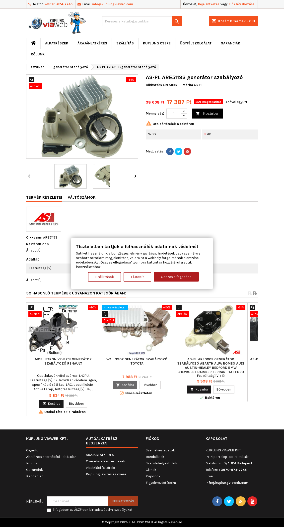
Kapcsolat (34, 476)
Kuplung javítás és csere (106, 474)
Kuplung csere (157, 43)
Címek (151, 470)
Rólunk (38, 54)
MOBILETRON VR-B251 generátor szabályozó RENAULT (63, 361)
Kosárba (207, 113)
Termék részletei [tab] (44, 197)
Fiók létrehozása (242, 4)
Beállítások (104, 276)
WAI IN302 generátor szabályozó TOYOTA (136, 361)
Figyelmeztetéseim (161, 483)
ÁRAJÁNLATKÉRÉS (92, 43)
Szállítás (125, 43)
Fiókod (152, 438)
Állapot (32, 250)
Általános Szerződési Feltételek (51, 457)
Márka (188, 85)
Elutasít (137, 276)
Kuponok (153, 476)
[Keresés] (142, 21)
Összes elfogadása (176, 276)
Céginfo (32, 450)
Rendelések (155, 457)
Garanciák (230, 43)
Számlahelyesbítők (161, 463)
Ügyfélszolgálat (196, 43)
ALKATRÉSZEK (56, 43)
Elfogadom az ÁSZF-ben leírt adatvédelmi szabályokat (92, 510)
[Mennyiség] (173, 114)
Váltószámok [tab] (81, 197)
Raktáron (33, 244)
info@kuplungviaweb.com (112, 4)
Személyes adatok (160, 450)
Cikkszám (154, 85)
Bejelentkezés (208, 4)
